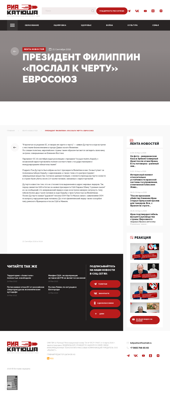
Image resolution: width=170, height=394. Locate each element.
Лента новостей (35, 49)
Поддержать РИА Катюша (112, 11)
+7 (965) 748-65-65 (139, 348)
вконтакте (101, 293)
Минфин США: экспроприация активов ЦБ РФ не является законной (63, 278)
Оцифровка (60, 25)
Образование (32, 25)
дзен (99, 314)
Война (109, 25)
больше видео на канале (143, 319)
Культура (133, 25)
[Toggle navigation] (12, 25)
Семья (155, 25)
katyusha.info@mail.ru (140, 343)
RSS (52, 358)
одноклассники (104, 303)
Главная (11, 131)
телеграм (100, 284)
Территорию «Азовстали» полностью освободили (21, 276)
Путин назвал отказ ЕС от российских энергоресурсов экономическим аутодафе (22, 292)
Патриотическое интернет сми (23, 16)
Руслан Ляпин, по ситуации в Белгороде (63, 291)
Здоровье (86, 25)
